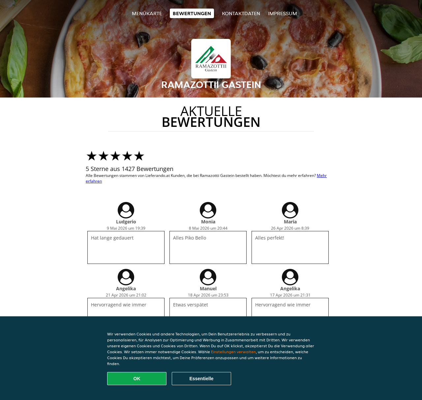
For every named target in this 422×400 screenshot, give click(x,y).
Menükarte (147, 13)
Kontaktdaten (241, 13)
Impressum (282, 13)
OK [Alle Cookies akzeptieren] (137, 378)
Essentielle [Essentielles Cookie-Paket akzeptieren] (201, 378)
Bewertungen (192, 13)
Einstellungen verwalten (233, 351)
